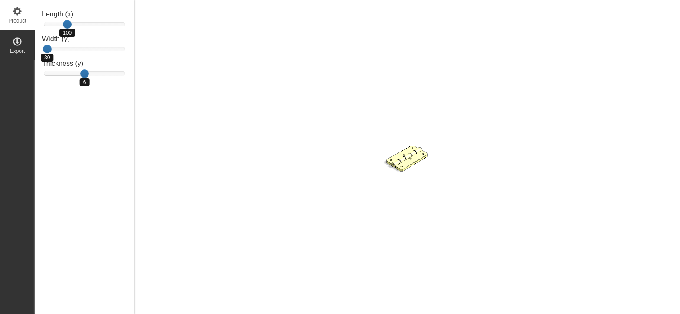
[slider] (67, 24)
